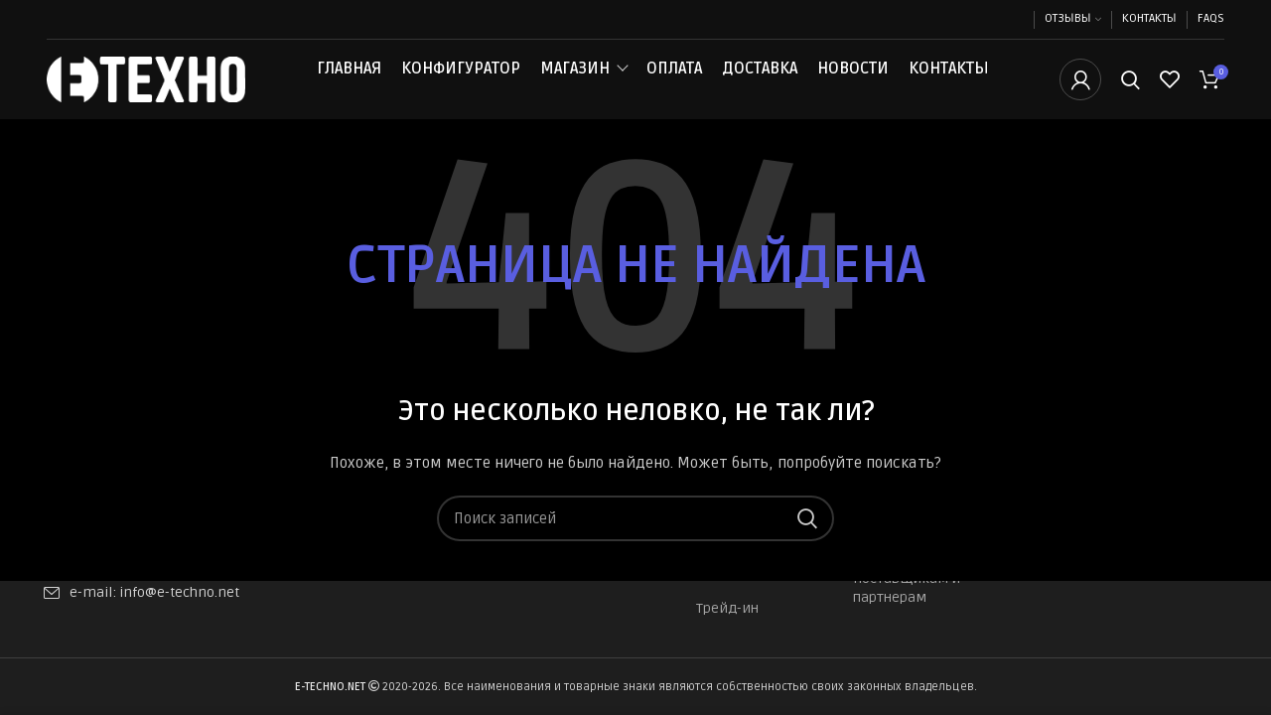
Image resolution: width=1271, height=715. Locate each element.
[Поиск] (1130, 92)
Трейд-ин (727, 608)
